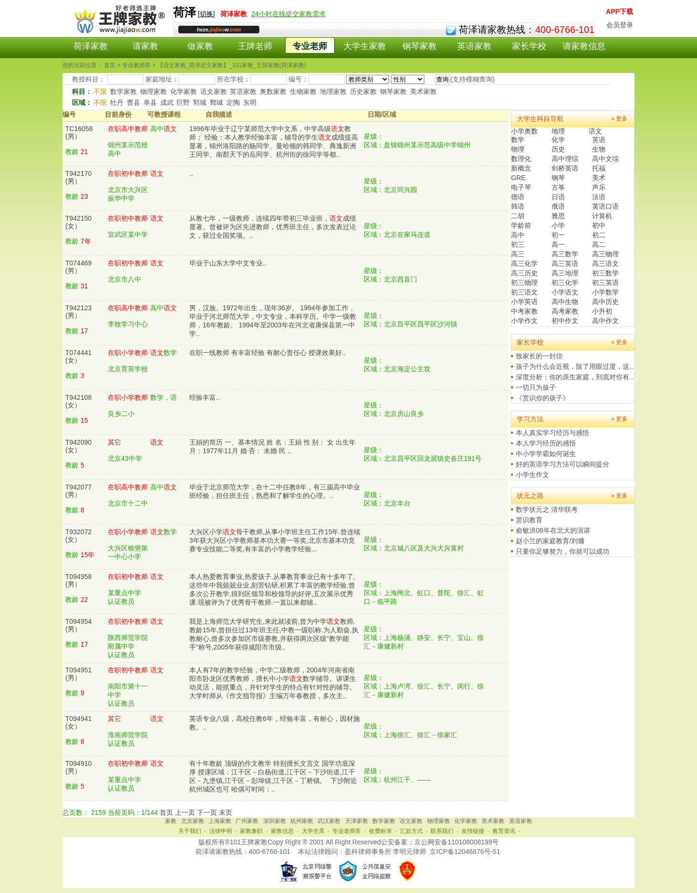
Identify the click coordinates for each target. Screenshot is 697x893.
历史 (558, 149)
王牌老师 (255, 46)
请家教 (145, 46)
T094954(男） (78, 625)
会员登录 (619, 25)
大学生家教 (364, 46)
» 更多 (619, 118)
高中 (517, 235)
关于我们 (189, 831)
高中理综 (565, 158)
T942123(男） (78, 311)
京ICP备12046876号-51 (465, 851)
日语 (558, 197)
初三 (517, 244)
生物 (598, 149)
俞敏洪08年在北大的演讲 (553, 530)
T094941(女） (78, 722)
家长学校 (529, 46)
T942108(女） (78, 401)
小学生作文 (532, 474)
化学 (558, 139)
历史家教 (363, 91)
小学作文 (524, 321)
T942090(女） (78, 446)
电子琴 (521, 187)
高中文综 (605, 158)
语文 (595, 131)
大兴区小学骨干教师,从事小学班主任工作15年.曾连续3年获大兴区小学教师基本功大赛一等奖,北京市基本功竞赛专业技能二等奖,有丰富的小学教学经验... (274, 540)
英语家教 (474, 46)
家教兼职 (251, 831)
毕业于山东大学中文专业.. (227, 263)
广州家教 (247, 821)
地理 (558, 131)
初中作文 (565, 321)
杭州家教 (301, 821)
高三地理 (565, 273)
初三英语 (605, 282)
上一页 (185, 812)
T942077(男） (78, 490)
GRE (518, 178)
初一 (558, 235)
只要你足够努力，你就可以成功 (562, 551)
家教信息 (282, 831)
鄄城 (216, 102)
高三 (517, 254)
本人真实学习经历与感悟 (552, 432)
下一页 (207, 812)
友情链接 (472, 831)
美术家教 (423, 91)
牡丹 (116, 102)
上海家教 (219, 821)
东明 (249, 102)
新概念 (521, 168)
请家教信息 (584, 46)
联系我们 (441, 831)
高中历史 (605, 301)
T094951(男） (78, 673)
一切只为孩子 (536, 387)
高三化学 (524, 263)
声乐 (598, 187)
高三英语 (565, 263)
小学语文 (565, 292)
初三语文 (524, 292)
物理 (517, 149)
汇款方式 (411, 831)
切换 (206, 14)
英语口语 (605, 206)
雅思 (558, 216)
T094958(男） (78, 580)
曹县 (133, 102)
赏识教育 (529, 520)
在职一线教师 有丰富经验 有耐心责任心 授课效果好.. (267, 352)
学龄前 (521, 225)
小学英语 (524, 301)
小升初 (602, 311)
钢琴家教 (419, 46)
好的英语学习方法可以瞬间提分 (562, 464)
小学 (558, 225)
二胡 (517, 216)
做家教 (200, 46)
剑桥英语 (565, 168)
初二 (598, 235)
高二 (598, 244)
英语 (598, 139)
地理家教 (333, 91)
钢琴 (558, 178)
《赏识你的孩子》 (542, 398)
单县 (150, 102)
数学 (517, 139)
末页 (225, 812)
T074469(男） (78, 266)
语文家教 (213, 91)
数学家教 (123, 91)
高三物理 (605, 254)
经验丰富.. (204, 397)
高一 (558, 244)
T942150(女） (78, 222)
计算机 (602, 216)
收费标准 (380, 831)
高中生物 (565, 301)
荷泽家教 (90, 46)
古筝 (558, 187)
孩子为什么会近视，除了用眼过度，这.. (574, 366)
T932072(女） (78, 535)
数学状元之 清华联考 (547, 509)
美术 (598, 178)
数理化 (521, 158)
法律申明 (220, 831)
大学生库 (313, 831)
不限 (100, 91)
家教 (170, 821)
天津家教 (356, 821)
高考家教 (565, 311)
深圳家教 (274, 821)
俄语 (558, 206)
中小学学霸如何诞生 (546, 453)
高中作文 (605, 321)
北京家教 (192, 821)
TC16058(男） (79, 132)
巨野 (183, 102)
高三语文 (605, 263)
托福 (598, 168)
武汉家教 (329, 821)
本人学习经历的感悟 (546, 443)
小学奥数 (524, 131)
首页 (166, 812)
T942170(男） (78, 177)
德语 (517, 197)
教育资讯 (503, 831)
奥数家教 (273, 91)
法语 (598, 197)
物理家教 (153, 91)
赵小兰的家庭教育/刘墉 (550, 541)
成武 (167, 102)
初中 (598, 225)
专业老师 (310, 46)
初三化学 (565, 282)
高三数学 (565, 254)
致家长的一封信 (539, 356)
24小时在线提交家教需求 (288, 14)
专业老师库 (346, 831)
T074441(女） (78, 356)
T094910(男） (78, 767)
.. (191, 173)
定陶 (233, 102)
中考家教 (524, 311)
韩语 (517, 206)
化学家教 (183, 91)
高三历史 (524, 273)
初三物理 (524, 282)
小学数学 (605, 292)
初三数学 (605, 273)
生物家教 (303, 91)
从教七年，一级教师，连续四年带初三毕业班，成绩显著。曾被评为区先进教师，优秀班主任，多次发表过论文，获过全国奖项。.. (272, 226)
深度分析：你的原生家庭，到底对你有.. (574, 377)
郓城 (199, 102)
